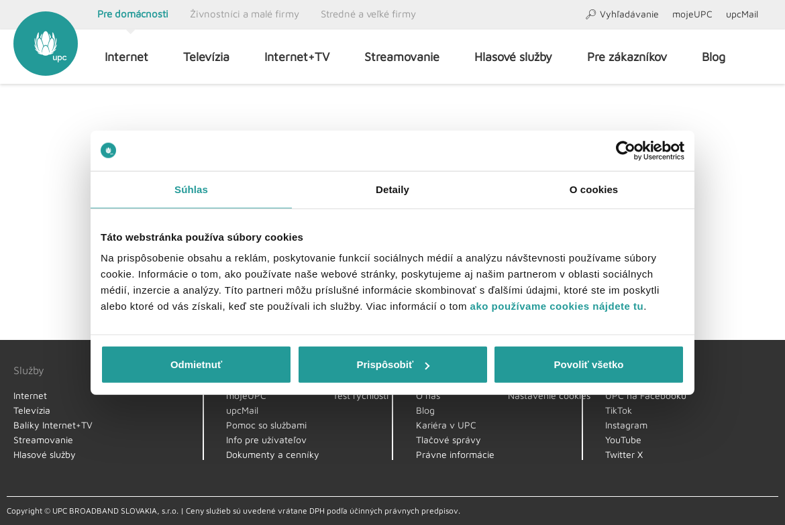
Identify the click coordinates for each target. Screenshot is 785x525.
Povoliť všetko (589, 364)
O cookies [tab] (594, 188)
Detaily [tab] (392, 188)
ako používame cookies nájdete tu (557, 306)
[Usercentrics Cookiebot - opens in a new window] (625, 150)
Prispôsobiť (392, 364)
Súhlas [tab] (191, 188)
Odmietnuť (196, 364)
